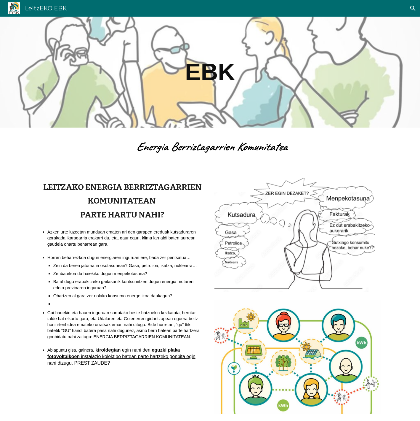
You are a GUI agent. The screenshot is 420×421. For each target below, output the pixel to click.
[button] (413, 8)
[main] (210, 72)
